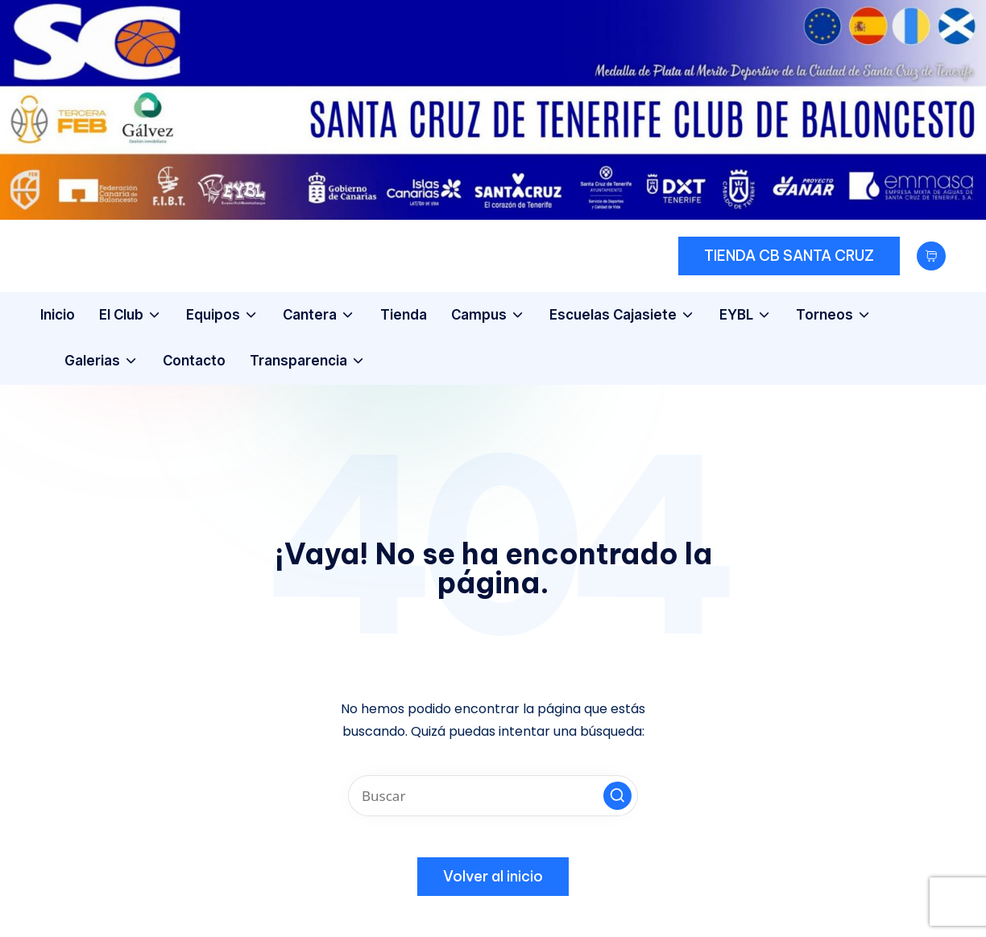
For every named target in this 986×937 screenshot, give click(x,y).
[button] (789, 256)
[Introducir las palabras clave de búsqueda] (493, 795)
